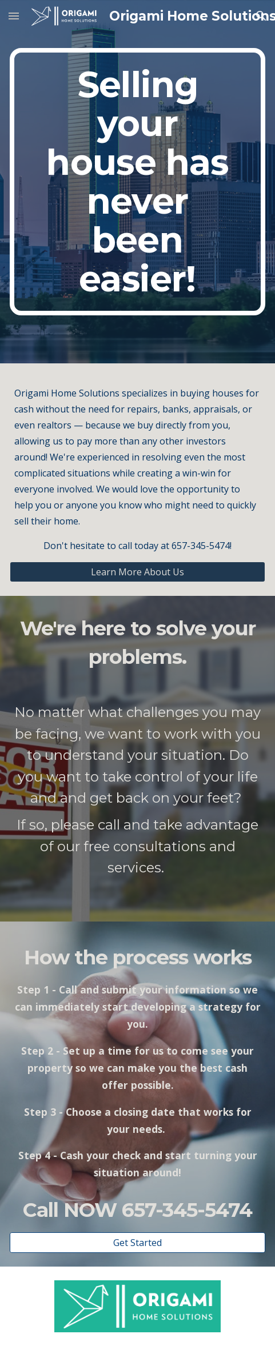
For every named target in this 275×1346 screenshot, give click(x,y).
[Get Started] (137, 1242)
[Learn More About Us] (137, 571)
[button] (13, 15)
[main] (137, 181)
